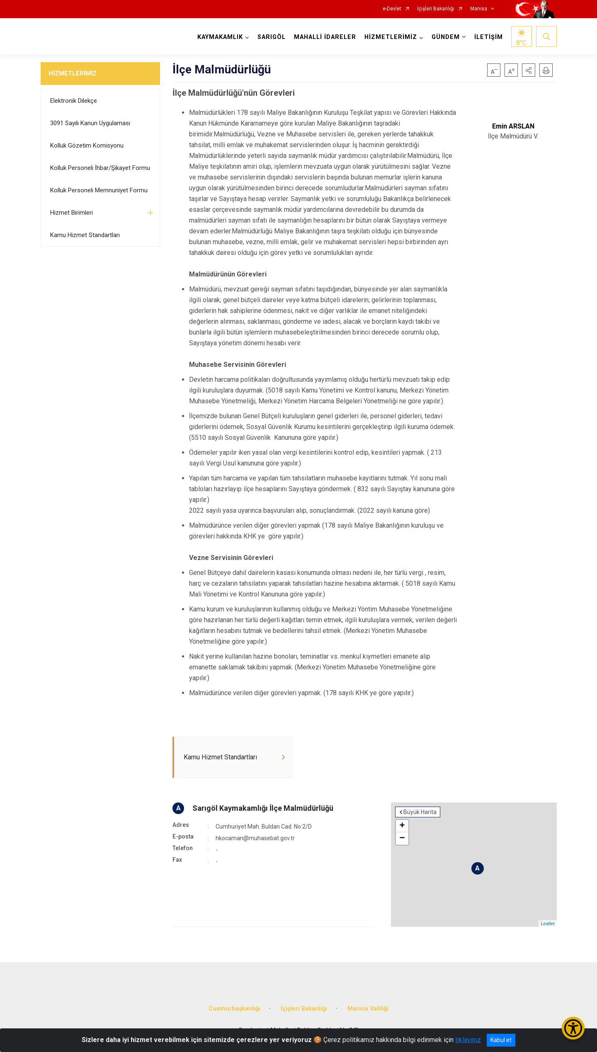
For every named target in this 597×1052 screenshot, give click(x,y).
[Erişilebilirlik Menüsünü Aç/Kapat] (573, 1028)
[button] (528, 70)
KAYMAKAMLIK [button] (220, 37)
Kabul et (501, 1040)
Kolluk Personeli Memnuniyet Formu (99, 190)
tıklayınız (468, 1040)
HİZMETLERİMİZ (73, 73)
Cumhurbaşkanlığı (234, 1008)
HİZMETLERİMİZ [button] (390, 37)
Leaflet (547, 923)
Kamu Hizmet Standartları (85, 235)
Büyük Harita (420, 812)
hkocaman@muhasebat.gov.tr (255, 838)
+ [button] (402, 826)
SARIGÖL (271, 37)
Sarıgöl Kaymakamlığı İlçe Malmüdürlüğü (262, 808)
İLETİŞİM (488, 37)
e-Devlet (392, 9)
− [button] (402, 838)
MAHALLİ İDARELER (325, 37)
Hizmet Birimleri (71, 212)
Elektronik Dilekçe (73, 100)
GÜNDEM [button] (446, 37)
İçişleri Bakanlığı (435, 9)
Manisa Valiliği (367, 1008)
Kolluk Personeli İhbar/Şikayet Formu (100, 168)
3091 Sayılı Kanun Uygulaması (90, 123)
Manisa (478, 9)
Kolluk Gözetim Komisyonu (87, 145)
